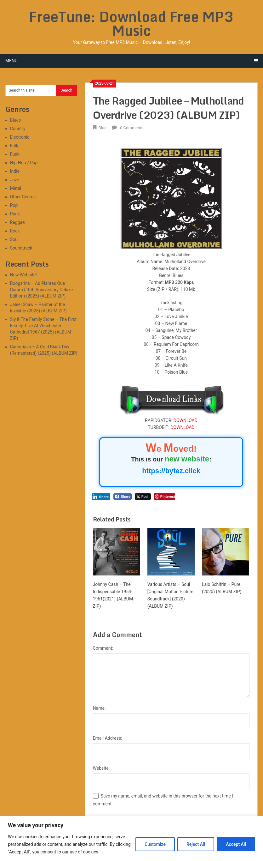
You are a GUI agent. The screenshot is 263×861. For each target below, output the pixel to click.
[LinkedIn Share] (101, 496)
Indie (15, 171)
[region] (131, 838)
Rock (15, 230)
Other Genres (23, 196)
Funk (15, 154)
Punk (15, 213)
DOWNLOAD (185, 420)
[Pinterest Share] (164, 496)
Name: (99, 708)
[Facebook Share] (122, 496)
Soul (14, 239)
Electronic (20, 137)
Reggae (17, 222)
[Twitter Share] (143, 496)
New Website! (23, 274)
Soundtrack (21, 247)
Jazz (14, 179)
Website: (101, 768)
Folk (14, 145)
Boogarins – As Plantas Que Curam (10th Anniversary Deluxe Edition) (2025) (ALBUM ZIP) (41, 289)
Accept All (236, 844)
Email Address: (107, 738)
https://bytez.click (171, 471)
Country (18, 128)
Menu (11, 60)
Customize (155, 844)
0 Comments (131, 127)
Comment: (103, 648)
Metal (15, 188)
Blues (104, 127)
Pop (14, 205)
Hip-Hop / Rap (24, 162)
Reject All (195, 844)
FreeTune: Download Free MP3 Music (131, 23)
